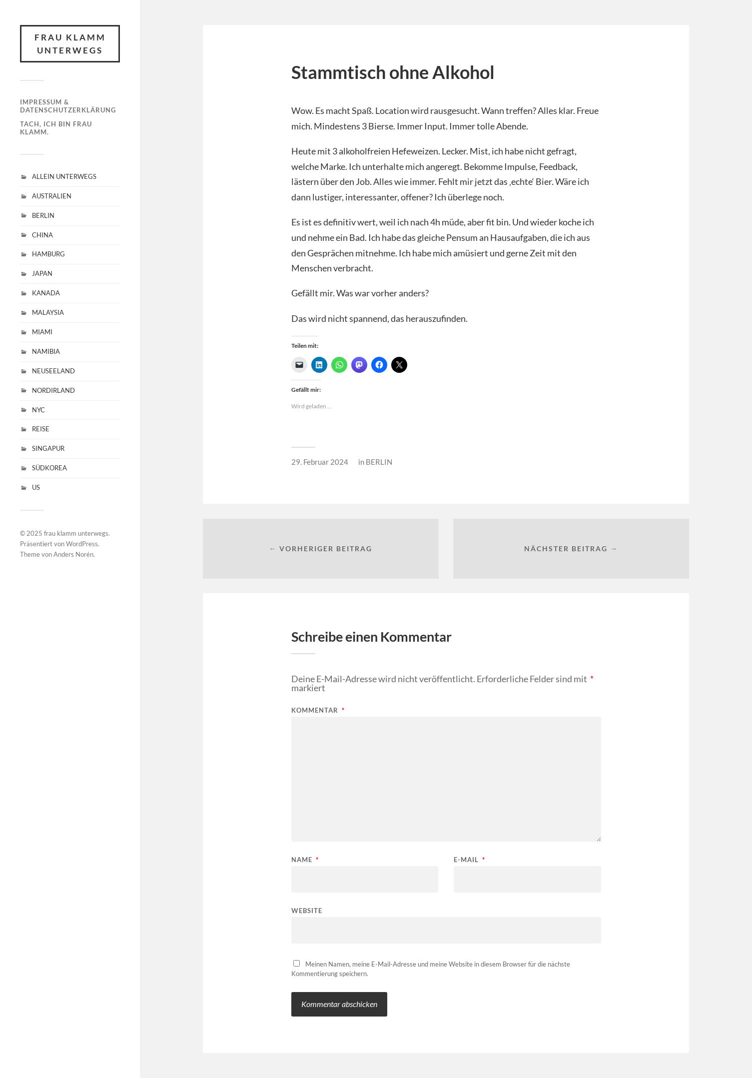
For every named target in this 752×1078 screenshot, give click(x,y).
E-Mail (469, 860)
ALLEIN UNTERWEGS (64, 176)
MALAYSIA (48, 312)
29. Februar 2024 (319, 461)
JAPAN (42, 273)
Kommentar (318, 710)
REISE (40, 429)
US (36, 487)
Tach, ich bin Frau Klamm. (56, 128)
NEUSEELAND (53, 371)
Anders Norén (73, 554)
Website (306, 910)
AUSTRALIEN (51, 196)
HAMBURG (48, 254)
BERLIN (43, 215)
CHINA (42, 235)
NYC (38, 410)
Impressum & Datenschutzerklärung (68, 106)
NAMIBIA (46, 351)
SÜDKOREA (49, 468)
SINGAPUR (48, 448)
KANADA (46, 293)
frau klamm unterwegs (70, 43)
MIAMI (42, 332)
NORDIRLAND (53, 390)
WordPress (82, 544)
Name (305, 860)
